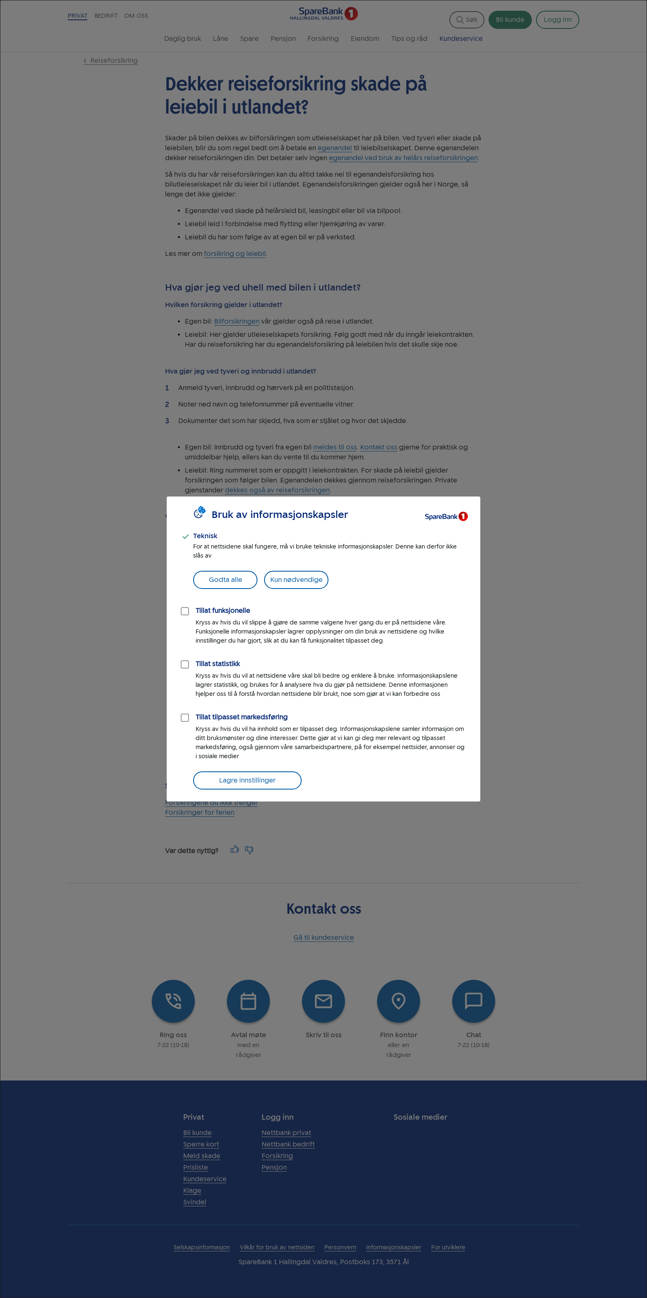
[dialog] (323, 649)
